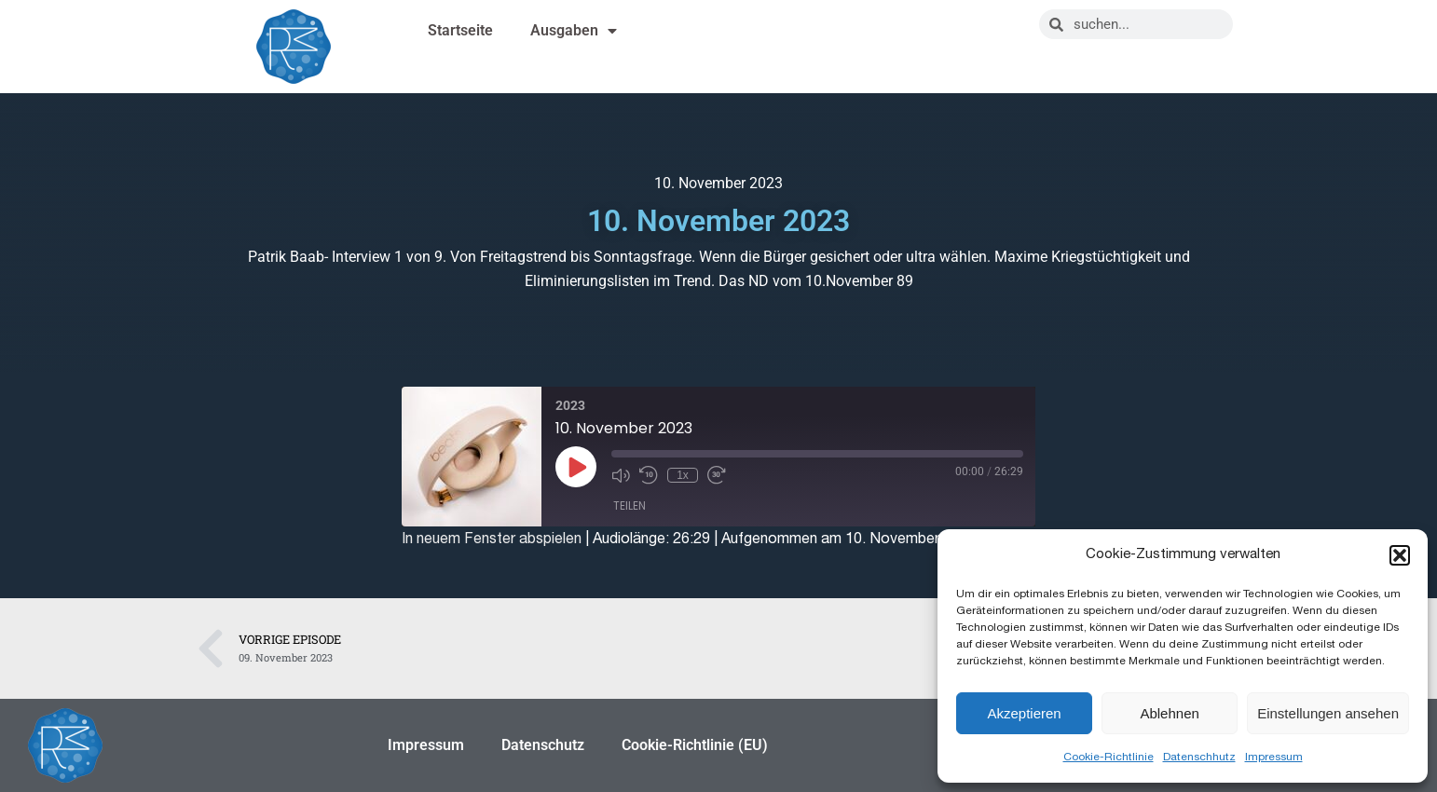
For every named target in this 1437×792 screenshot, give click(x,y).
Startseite (460, 30)
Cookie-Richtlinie (1108, 756)
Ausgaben (573, 31)
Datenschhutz (1199, 756)
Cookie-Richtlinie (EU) (695, 745)
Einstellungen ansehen (1328, 713)
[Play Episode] (575, 466)
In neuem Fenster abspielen (492, 538)
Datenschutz (542, 745)
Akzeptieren (1024, 713)
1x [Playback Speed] (683, 475)
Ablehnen (1169, 713)
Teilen (629, 505)
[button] (1399, 555)
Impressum (1274, 756)
